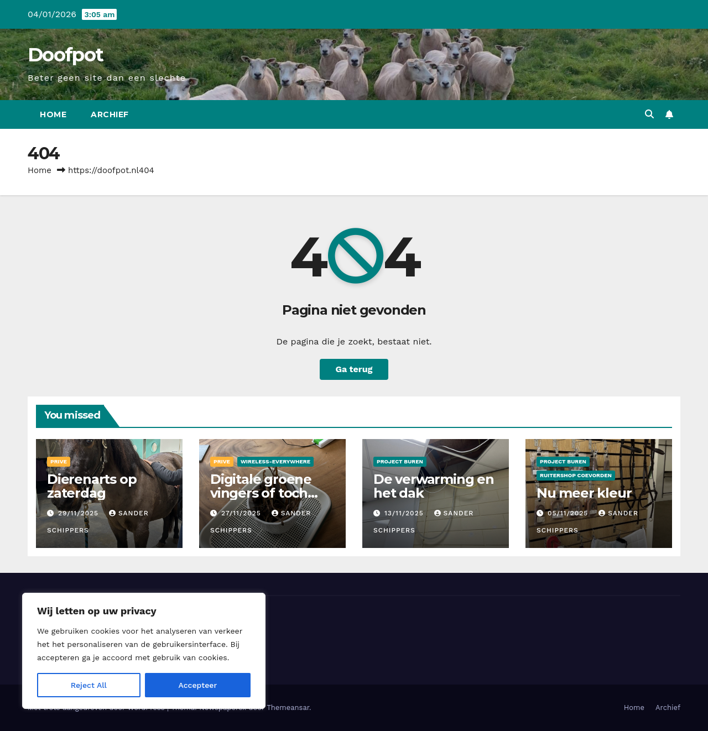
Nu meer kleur (584, 493)
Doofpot (65, 54)
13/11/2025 (405, 513)
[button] (649, 114)
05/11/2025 (569, 513)
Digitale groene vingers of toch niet (260, 493)
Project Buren (400, 461)
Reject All (89, 685)
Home (53, 114)
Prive (58, 461)
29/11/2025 (79, 513)
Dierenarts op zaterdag (91, 486)
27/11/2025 (242, 513)
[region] (144, 651)
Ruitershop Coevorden (576, 475)
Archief (110, 114)
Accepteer (198, 685)
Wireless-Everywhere (275, 461)
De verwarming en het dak (433, 486)
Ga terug (353, 369)
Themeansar (288, 707)
